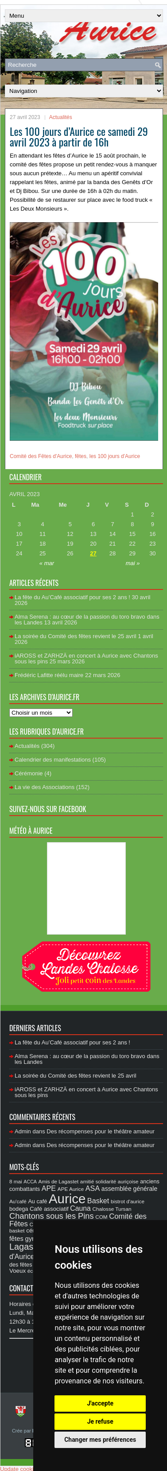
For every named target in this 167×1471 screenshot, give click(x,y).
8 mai (15, 1181)
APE (49, 1188)
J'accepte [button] (100, 1403)
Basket (98, 1201)
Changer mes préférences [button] (100, 1439)
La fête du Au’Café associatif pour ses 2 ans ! (72, 597)
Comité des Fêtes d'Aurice (41, 456)
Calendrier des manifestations (53, 759)
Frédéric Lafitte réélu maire (49, 675)
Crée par (22, 1430)
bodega (18, 1209)
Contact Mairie (31, 1288)
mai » (133, 563)
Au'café (18, 1201)
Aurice (67, 1198)
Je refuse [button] (100, 1421)
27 (93, 553)
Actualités (60, 117)
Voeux (17, 1270)
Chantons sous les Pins (51, 1216)
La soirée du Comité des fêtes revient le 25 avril (75, 636)
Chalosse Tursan (111, 1209)
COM (101, 1217)
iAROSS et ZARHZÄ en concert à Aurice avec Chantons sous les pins (86, 658)
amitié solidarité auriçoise (109, 1181)
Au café (37, 1201)
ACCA (30, 1181)
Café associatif (49, 1208)
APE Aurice (71, 1189)
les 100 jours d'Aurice (114, 456)
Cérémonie (29, 773)
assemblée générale (129, 1188)
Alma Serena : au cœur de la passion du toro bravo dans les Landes (87, 619)
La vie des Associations (44, 787)
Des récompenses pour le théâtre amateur (101, 1131)
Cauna (80, 1208)
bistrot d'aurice (127, 1201)
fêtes (80, 456)
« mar (46, 563)
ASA (92, 1188)
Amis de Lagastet (59, 1181)
